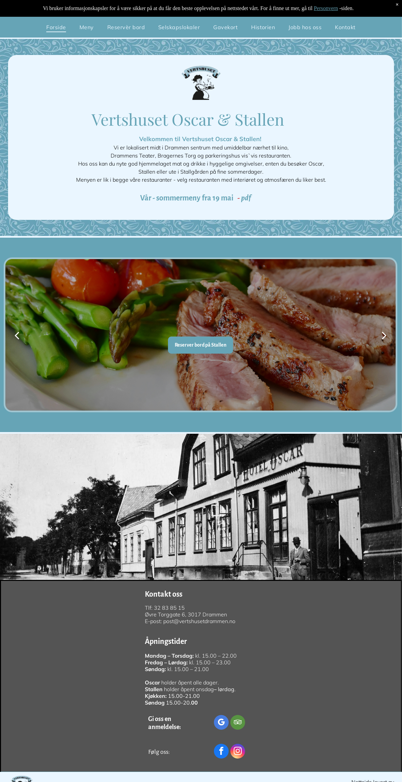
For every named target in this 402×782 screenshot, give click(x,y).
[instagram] (237, 752)
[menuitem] (56, 27)
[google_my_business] (221, 723)
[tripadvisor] (237, 723)
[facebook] (221, 752)
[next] (384, 335)
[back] (17, 335)
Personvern (326, 8)
